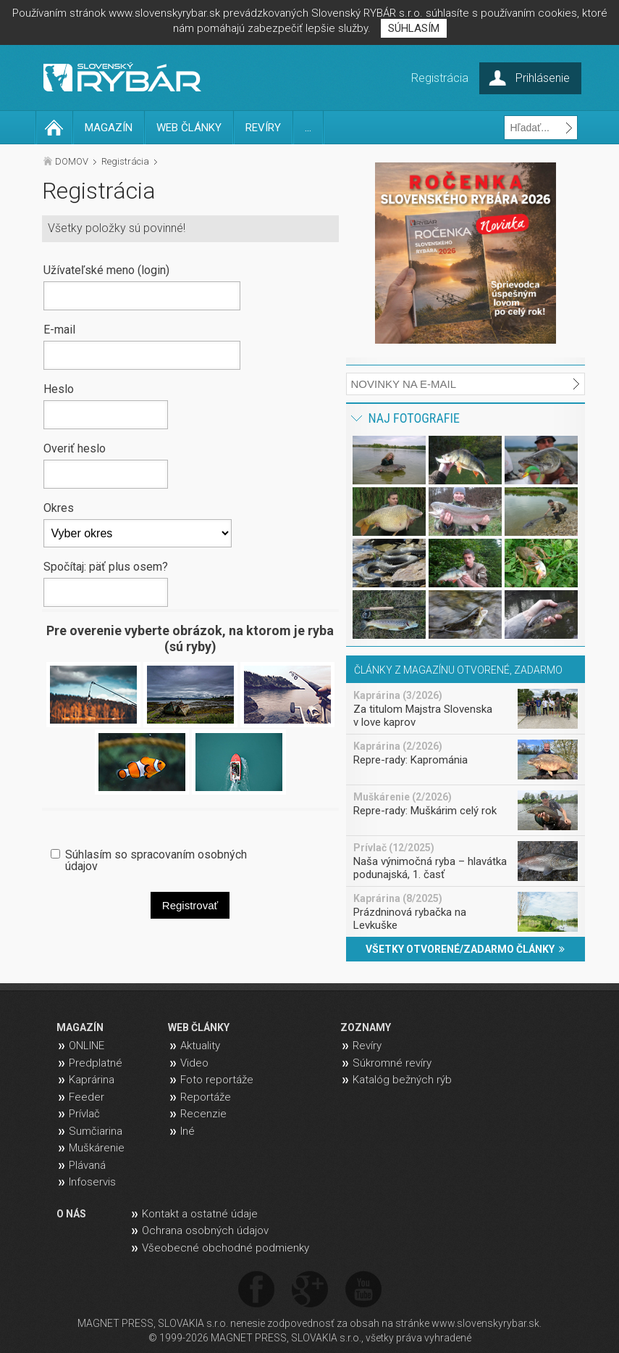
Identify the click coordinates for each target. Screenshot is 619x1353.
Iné (187, 1131)
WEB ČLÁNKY (189, 127)
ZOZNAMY (365, 1027)
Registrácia (125, 161)
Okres (58, 507)
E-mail (59, 329)
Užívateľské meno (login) (106, 269)
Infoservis (92, 1181)
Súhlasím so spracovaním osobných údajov (156, 860)
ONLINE (86, 1045)
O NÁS (71, 1214)
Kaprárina (91, 1079)
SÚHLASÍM (413, 28)
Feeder (86, 1097)
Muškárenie (97, 1147)
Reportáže (205, 1097)
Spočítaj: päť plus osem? (105, 566)
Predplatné (95, 1062)
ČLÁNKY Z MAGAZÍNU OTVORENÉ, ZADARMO (458, 670)
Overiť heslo (74, 448)
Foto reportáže (216, 1079)
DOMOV (71, 161)
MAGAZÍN (108, 127)
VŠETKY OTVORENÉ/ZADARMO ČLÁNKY (465, 949)
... (308, 127)
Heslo (58, 388)
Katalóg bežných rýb (402, 1079)
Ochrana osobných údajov (205, 1230)
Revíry (367, 1045)
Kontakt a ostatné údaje (200, 1213)
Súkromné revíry (392, 1062)
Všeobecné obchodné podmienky (225, 1247)
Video (194, 1062)
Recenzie (203, 1113)
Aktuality (200, 1045)
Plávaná (87, 1165)
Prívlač (84, 1113)
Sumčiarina (95, 1131)
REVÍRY (263, 127)
